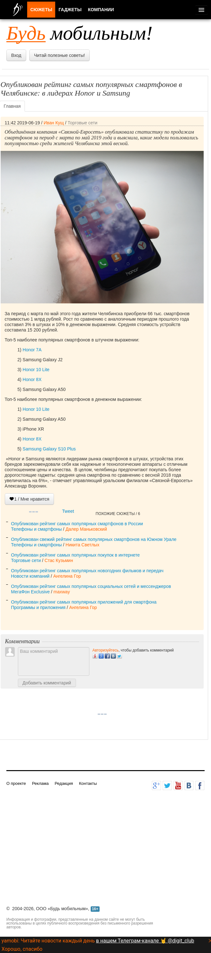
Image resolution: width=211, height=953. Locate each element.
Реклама (40, 783)
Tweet (68, 511)
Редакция (64, 783)
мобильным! (79, 33)
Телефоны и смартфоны (36, 529)
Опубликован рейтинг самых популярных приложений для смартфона (84, 602)
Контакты (88, 783)
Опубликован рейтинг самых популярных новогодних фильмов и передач (87, 570)
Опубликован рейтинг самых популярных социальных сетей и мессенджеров (91, 586)
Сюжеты (41, 9)
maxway (62, 591)
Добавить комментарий (47, 682)
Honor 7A (32, 349)
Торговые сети (82, 122)
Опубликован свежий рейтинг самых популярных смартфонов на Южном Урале (94, 539)
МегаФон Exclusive (30, 591)
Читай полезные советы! (59, 55)
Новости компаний (30, 576)
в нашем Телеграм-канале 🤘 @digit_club (145, 941)
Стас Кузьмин (59, 560)
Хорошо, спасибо (22, 949)
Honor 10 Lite (36, 369)
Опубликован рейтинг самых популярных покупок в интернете (75, 555)
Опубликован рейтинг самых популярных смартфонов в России (77, 523)
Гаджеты (69, 9)
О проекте (16, 783)
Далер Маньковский (86, 529)
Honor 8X (32, 379)
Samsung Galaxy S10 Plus (49, 448)
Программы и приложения (38, 607)
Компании (101, 9)
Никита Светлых (82, 544)
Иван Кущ (54, 122)
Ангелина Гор (67, 576)
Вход (16, 55)
